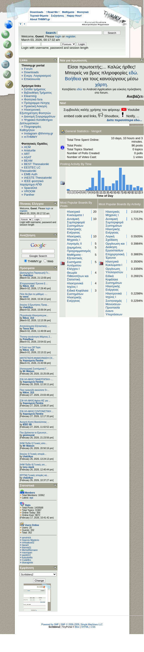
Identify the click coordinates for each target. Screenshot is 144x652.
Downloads (36, 12)
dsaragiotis (27, 562)
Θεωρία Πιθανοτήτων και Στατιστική (78, 276)
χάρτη (101, 84)
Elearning (30, 96)
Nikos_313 (28, 286)
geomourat (29, 435)
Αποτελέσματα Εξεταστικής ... (35, 326)
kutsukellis (27, 557)
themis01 (26, 547)
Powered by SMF (50, 624)
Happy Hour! (74, 15)
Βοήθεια (73, 78)
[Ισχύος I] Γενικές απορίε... (33, 454)
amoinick (26, 537)
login (58, 36)
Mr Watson (28, 371)
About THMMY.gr (40, 19)
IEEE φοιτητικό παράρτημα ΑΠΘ (32, 182)
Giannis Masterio (30, 540)
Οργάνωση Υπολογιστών (114, 270)
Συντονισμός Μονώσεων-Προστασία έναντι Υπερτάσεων (114, 307)
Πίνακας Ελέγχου (32, 203)
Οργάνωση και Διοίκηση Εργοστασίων (115, 247)
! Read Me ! (53, 12)
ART (27, 154)
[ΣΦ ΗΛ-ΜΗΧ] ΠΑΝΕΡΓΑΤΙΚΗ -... (36, 379)
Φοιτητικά (83, 12)
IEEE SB (27, 424)
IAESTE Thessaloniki (38, 177)
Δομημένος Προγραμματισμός (79, 249)
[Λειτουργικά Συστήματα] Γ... (34, 368)
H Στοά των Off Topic (30, 347)
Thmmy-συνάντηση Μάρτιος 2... (36, 337)
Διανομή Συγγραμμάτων (39, 116)
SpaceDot (30, 188)
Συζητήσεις (57, 15)
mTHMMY (30, 137)
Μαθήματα (68, 12)
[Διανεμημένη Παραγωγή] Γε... (35, 273)
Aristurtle (29, 150)
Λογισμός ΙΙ (74, 243)
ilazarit (25, 545)
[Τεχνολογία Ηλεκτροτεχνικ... (34, 315)
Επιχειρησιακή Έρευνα (115, 256)
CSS (93, 627)
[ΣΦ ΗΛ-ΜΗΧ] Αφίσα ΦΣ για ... (35, 400)
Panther (29, 194)
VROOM (29, 191)
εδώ (133, 72)
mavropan (27, 552)
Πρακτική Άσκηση (35, 106)
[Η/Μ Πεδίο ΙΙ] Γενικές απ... (33, 464)
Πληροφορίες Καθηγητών (30, 128)
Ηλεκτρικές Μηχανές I (74, 238)
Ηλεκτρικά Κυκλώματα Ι (75, 213)
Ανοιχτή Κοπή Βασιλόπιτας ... (34, 422)
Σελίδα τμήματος (35, 89)
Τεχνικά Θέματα (39, 15)
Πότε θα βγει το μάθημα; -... (33, 294)
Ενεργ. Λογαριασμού (37, 75)
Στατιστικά (27, 485)
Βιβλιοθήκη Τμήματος (38, 92)
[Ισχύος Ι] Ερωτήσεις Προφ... (34, 305)
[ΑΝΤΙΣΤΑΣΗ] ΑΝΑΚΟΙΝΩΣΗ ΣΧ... (37, 358)
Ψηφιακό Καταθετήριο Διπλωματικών (36, 121)
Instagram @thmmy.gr (38, 133)
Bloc (77, 627)
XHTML (85, 627)
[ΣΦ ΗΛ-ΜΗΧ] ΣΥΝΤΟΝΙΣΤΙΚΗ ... (37, 411)
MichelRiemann (30, 550)
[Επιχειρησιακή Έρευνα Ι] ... (34, 283)
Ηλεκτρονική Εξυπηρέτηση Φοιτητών (35, 111)
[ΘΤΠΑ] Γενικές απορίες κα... (34, 475)
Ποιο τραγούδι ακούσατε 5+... (34, 390)
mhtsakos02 (28, 542)
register (70, 36)
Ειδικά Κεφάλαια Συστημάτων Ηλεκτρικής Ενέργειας (77, 295)
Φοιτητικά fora (33, 99)
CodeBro (26, 560)
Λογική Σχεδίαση (112, 238)
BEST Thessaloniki (36, 164)
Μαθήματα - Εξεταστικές (74, 256)
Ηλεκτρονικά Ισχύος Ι (75, 285)
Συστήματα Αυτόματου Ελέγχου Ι (74, 265)
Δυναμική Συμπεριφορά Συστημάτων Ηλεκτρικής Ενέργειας (76, 225)
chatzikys (28, 275)
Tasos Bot (28, 328)
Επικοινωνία (32, 79)
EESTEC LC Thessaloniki (30, 169)
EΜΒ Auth (30, 174)
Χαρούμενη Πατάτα (33, 360)
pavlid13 (26, 555)
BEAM (28, 160)
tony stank (28, 467)
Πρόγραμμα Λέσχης (37, 103)
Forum (28, 69)
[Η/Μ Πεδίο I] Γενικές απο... (33, 443)
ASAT (27, 157)
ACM (27, 147)
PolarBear (28, 339)
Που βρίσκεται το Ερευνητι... (34, 432)
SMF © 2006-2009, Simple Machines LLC (82, 624)
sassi (25, 296)
